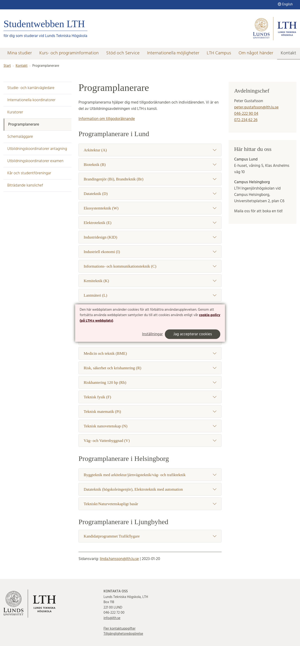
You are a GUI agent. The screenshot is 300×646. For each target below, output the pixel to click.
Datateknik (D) (150, 193)
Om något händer (256, 53)
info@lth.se (112, 618)
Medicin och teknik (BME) (150, 353)
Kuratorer (15, 112)
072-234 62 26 (246, 120)
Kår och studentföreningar (29, 173)
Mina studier (19, 53)
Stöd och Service (122, 53)
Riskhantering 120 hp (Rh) (150, 382)
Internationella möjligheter (173, 53)
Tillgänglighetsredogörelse (123, 634)
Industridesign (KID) (150, 237)
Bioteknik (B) (150, 164)
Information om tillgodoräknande (106, 119)
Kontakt (288, 53)
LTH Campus (219, 53)
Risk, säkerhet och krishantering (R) (150, 368)
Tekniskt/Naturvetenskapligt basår (150, 504)
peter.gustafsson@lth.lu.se (256, 107)
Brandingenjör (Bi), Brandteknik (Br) (150, 179)
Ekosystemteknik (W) (150, 208)
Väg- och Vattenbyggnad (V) (150, 440)
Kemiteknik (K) (150, 281)
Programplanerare (23, 124)
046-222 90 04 (246, 114)
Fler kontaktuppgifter (120, 628)
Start (7, 66)
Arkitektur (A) (150, 150)
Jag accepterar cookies (192, 334)
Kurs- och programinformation (69, 53)
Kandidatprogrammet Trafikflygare (150, 536)
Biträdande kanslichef (25, 185)
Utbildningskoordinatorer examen (35, 161)
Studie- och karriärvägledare (30, 88)
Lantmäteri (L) (150, 295)
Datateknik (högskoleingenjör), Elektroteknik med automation (150, 489)
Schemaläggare (20, 137)
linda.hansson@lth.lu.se (119, 559)
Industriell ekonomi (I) (150, 252)
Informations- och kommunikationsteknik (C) (150, 266)
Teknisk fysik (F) (150, 397)
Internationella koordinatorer (31, 100)
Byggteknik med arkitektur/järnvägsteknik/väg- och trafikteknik (150, 475)
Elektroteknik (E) (150, 223)
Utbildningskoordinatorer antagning (37, 149)
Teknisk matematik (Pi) (150, 411)
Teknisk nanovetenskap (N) (150, 426)
